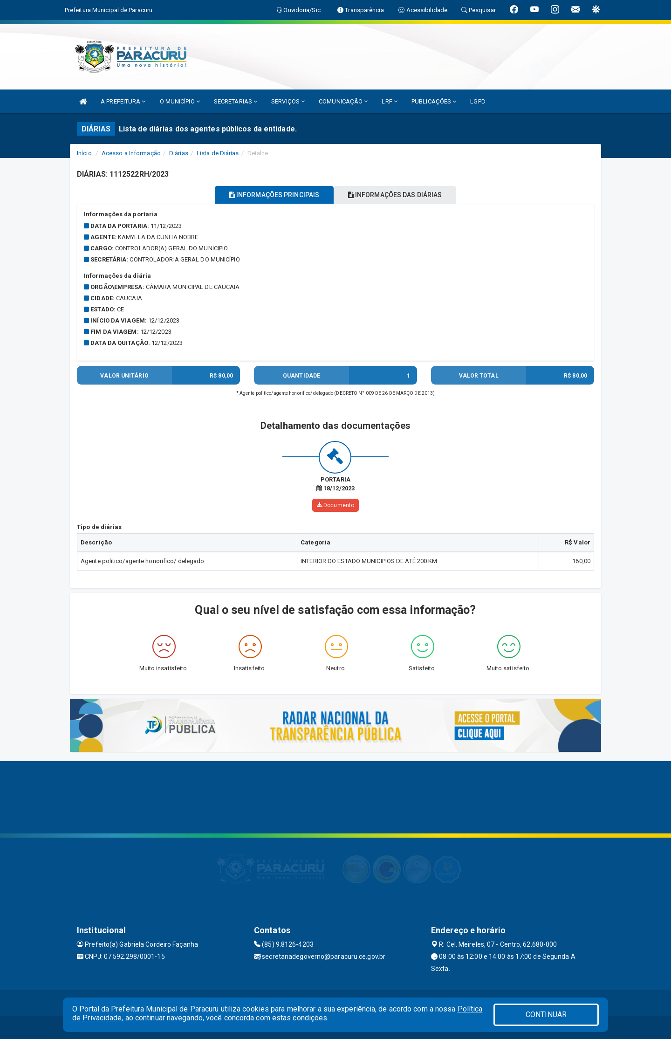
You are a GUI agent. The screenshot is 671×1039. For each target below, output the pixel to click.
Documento (335, 505)
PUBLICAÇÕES (433, 101)
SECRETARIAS (235, 101)
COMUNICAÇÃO (343, 101)
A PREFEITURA (123, 101)
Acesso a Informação (131, 153)
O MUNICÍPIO (180, 101)
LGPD (477, 101)
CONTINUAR (546, 1014)
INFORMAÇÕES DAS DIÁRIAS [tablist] (400, 195)
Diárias (178, 153)
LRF (389, 101)
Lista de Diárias (218, 153)
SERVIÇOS (288, 101)
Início (84, 153)
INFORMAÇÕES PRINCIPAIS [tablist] (269, 195)
